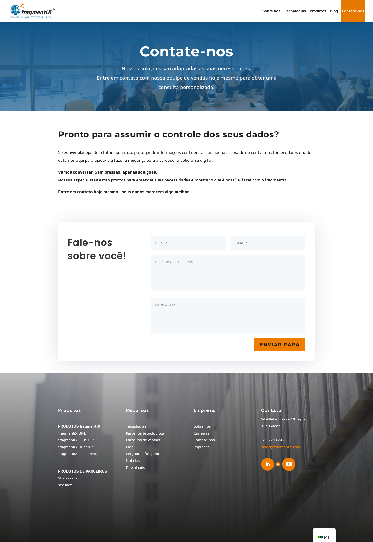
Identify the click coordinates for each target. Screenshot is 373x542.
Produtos (318, 11)
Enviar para (280, 344)
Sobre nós (271, 11)
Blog (334, 11)
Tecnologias (295, 11)
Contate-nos (353, 11)
